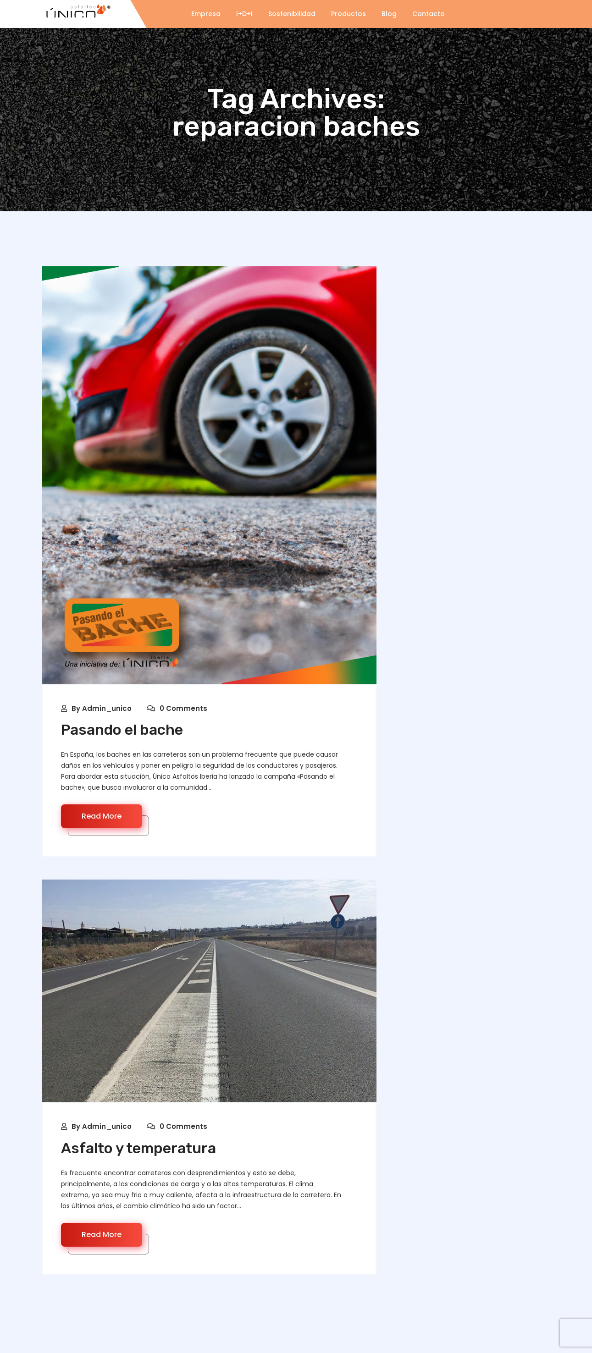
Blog (389, 13)
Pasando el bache (122, 729)
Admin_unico (107, 708)
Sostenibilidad (291, 13)
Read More (102, 816)
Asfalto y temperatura (138, 1148)
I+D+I (244, 13)
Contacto (428, 13)
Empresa (206, 13)
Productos (348, 13)
